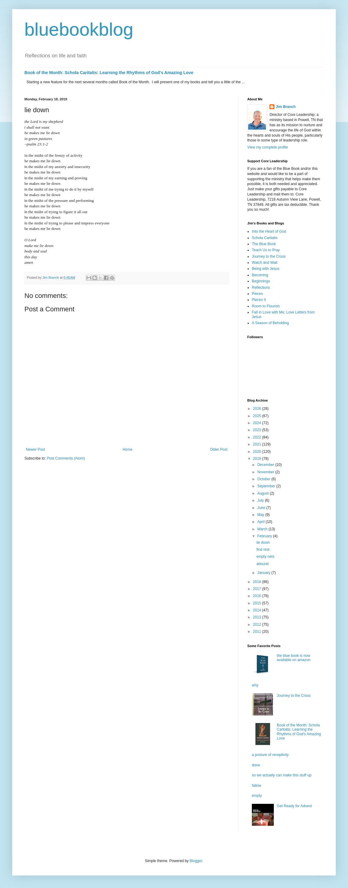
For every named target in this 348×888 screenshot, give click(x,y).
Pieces (257, 294)
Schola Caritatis (264, 238)
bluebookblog (78, 29)
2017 (257, 589)
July (261, 500)
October (264, 479)
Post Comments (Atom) (66, 458)
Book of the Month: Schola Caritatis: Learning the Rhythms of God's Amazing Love (108, 72)
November (266, 472)
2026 (257, 408)
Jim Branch (285, 107)
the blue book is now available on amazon (293, 657)
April (261, 522)
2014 (257, 610)
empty (257, 795)
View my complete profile (267, 147)
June (261, 508)
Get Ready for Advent (294, 806)
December (266, 465)
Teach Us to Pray (266, 250)
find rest (263, 549)
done (256, 765)
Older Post (218, 449)
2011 (257, 631)
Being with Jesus (265, 269)
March (263, 529)
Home (127, 449)
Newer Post (35, 449)
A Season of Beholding (270, 323)
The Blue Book (264, 244)
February (265, 536)
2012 (257, 624)
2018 (257, 582)
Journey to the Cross (269, 256)
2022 (257, 437)
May (261, 515)
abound (262, 564)
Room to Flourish (266, 306)
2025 (257, 416)
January (264, 573)
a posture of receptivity (270, 755)
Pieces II (259, 300)
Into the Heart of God (269, 231)
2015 (257, 603)
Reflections (261, 287)
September (266, 486)
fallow (256, 785)
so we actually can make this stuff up (281, 775)
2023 (257, 430)
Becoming (260, 275)
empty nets (265, 556)
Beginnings (261, 281)
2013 (257, 617)
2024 (257, 423)
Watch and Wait (264, 262)
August (263, 493)
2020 (257, 451)
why (255, 685)
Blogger (196, 861)
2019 (257, 459)
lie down (263, 542)
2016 (257, 596)
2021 (257, 444)
